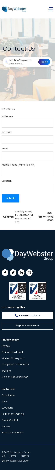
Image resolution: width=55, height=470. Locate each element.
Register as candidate (27, 325)
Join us (6, 426)
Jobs (4, 401)
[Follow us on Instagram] (29, 272)
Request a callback (29, 315)
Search (44, 61)
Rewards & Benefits (13, 432)
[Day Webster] (14, 9)
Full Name (7, 116)
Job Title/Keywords (20, 60)
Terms (13, 455)
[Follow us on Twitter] (13, 272)
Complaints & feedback (15, 364)
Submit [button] (10, 198)
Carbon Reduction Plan (15, 377)
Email (5, 148)
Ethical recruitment (12, 352)
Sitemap (25, 455)
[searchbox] (22, 63)
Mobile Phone (18, 164)
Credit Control (10, 420)
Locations (7, 407)
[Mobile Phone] (27, 172)
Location (7, 181)
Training (6, 370)
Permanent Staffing (13, 414)
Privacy (6, 346)
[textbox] (27, 123)
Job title (6, 132)
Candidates (8, 395)
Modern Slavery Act (13, 358)
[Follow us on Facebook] (5, 272)
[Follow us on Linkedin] (21, 272)
